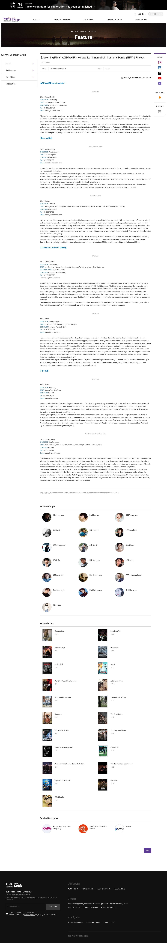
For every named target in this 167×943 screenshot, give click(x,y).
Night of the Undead (62, 781)
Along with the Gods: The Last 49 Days (70, 764)
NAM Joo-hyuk (58, 590)
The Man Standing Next (64, 747)
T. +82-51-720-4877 (75, 907)
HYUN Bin (56, 560)
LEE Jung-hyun (131, 530)
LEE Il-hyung (94, 530)
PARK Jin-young (96, 590)
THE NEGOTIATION (62, 731)
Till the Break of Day (118, 697)
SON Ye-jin (57, 530)
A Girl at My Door (117, 681)
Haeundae (114, 648)
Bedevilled (59, 664)
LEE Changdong (59, 545)
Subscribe (53, 907)
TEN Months (59, 797)
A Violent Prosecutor (63, 697)
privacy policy (29, 915)
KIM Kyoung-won (96, 575)
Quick (113, 664)
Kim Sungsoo (51, 469)
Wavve (128, 826)
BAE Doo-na (94, 515)
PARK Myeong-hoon (133, 575)
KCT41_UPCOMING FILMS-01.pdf (136, 78)
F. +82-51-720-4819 (91, 907)
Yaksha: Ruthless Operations (121, 764)
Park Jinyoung (77, 475)
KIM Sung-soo (58, 515)
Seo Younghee (72, 242)
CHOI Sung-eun (131, 590)
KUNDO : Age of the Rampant (66, 681)
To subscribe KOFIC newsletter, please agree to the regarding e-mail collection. (33, 914)
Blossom (58, 714)
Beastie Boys (60, 648)
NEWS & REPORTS (62, 19)
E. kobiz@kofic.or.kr (108, 907)
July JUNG (93, 545)
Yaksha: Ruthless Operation (139, 478)
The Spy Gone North (118, 731)
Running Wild (102, 469)
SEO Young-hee (132, 515)
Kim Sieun (106, 423)
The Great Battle (117, 714)
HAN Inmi (129, 560)
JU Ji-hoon (130, 545)
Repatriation (59, 631)
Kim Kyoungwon (70, 360)
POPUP (156, 14)
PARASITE (114, 747)
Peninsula (114, 781)
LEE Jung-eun (58, 575)
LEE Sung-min (95, 560)
